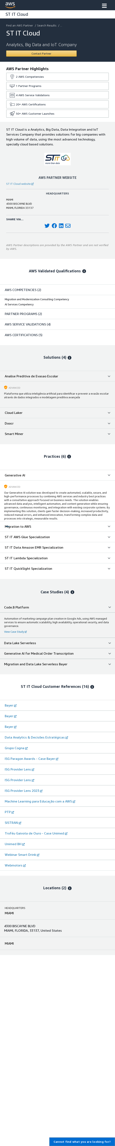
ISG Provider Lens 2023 (23, 791)
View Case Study (15, 631)
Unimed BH (15, 844)
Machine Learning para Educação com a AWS (40, 801)
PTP (9, 812)
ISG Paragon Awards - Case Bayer (31, 759)
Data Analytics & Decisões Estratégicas (36, 737)
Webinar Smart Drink (22, 855)
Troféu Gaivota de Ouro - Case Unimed (36, 833)
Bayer (10, 705)
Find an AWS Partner (20, 25)
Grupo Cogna (16, 748)
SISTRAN (13, 823)
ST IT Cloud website (20, 183)
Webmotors (15, 865)
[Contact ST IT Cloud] (41, 53)
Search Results (47, 25)
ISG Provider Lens (19, 769)
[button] (104, 6)
